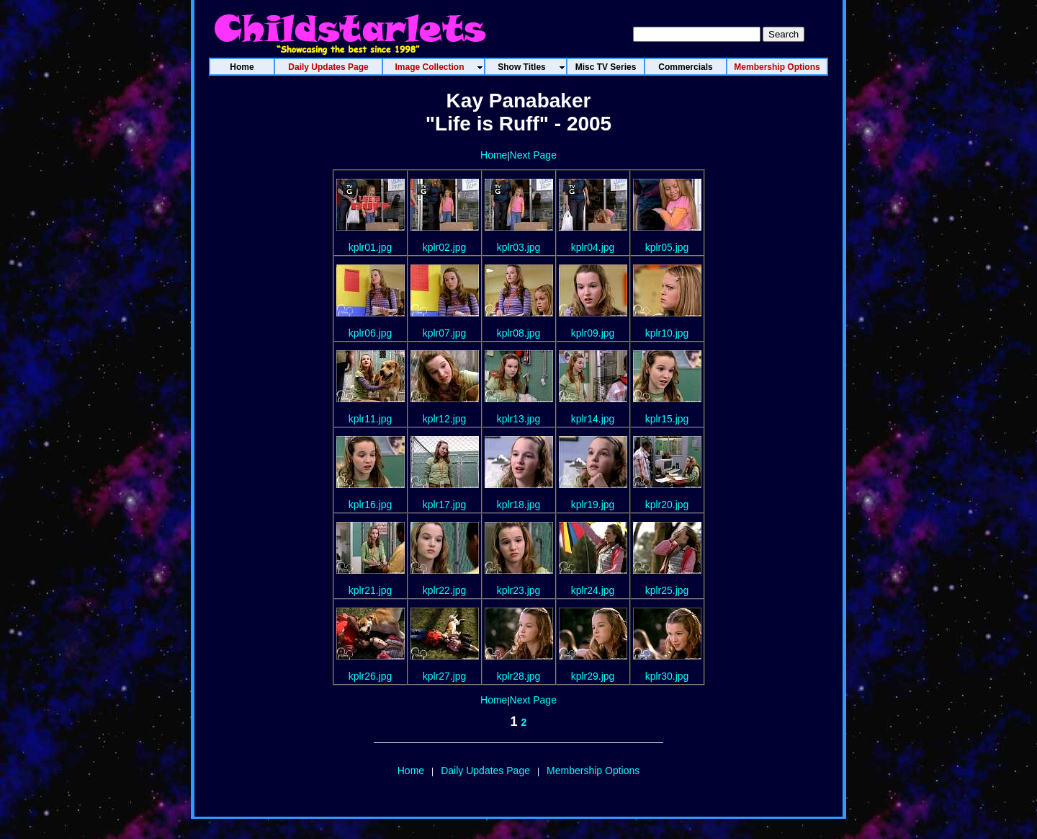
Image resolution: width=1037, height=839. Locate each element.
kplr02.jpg (445, 247)
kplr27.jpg (445, 676)
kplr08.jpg (519, 333)
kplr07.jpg (445, 333)
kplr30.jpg (667, 676)
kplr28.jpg (519, 676)
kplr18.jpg (519, 504)
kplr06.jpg (370, 333)
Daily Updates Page (485, 770)
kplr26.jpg (370, 676)
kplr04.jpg (593, 247)
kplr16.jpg (370, 504)
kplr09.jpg (593, 333)
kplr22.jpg (445, 590)
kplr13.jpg (519, 419)
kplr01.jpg (370, 247)
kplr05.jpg (667, 247)
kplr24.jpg (593, 590)
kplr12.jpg (445, 419)
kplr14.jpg (593, 419)
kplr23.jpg (519, 590)
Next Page (533, 155)
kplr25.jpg (667, 590)
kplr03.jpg (519, 247)
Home (493, 155)
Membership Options (593, 770)
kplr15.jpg (667, 419)
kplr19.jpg (593, 504)
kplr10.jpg (667, 333)
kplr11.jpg (370, 419)
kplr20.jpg (667, 504)
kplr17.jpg (445, 504)
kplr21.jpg (370, 590)
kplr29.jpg (593, 676)
